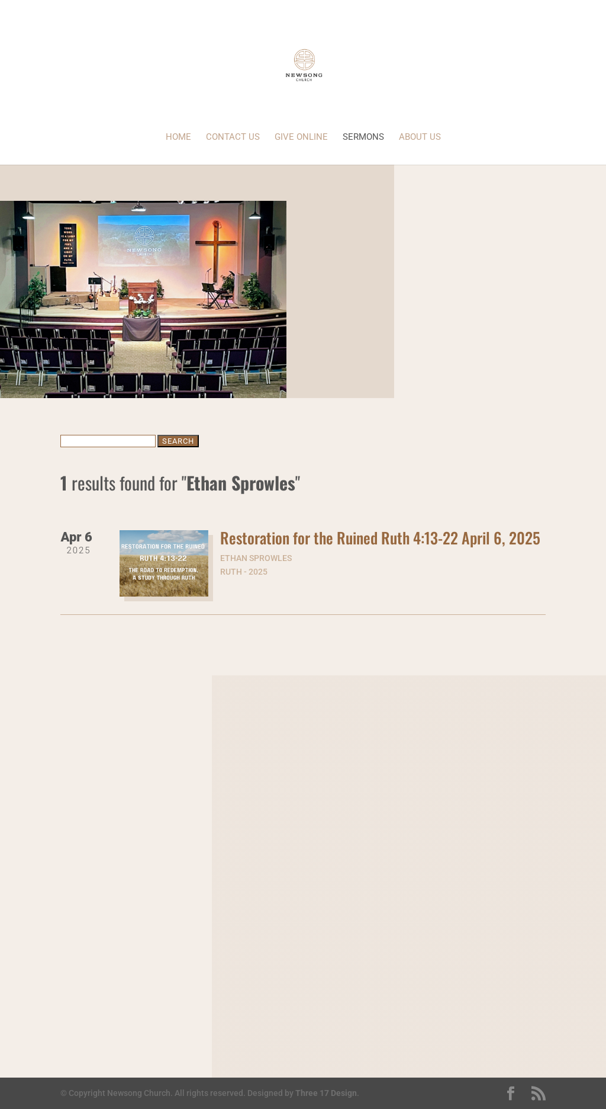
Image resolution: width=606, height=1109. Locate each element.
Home (178, 137)
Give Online (301, 137)
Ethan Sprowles (256, 558)
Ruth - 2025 (243, 571)
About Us (420, 137)
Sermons (363, 137)
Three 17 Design (326, 1093)
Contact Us (233, 137)
